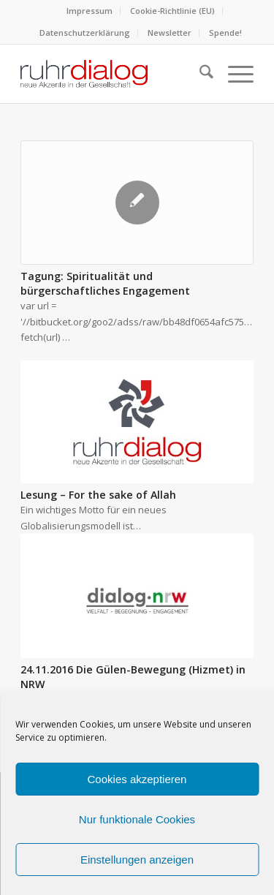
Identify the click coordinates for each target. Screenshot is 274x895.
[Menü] (233, 74)
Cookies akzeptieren (137, 779)
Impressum (89, 10)
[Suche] (199, 74)
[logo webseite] (113, 74)
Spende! (225, 32)
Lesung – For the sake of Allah (98, 495)
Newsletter (169, 32)
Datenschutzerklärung (84, 32)
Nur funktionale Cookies (137, 819)
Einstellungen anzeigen (137, 859)
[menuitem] (90, 11)
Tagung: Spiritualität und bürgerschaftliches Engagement (105, 283)
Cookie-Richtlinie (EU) (172, 10)
